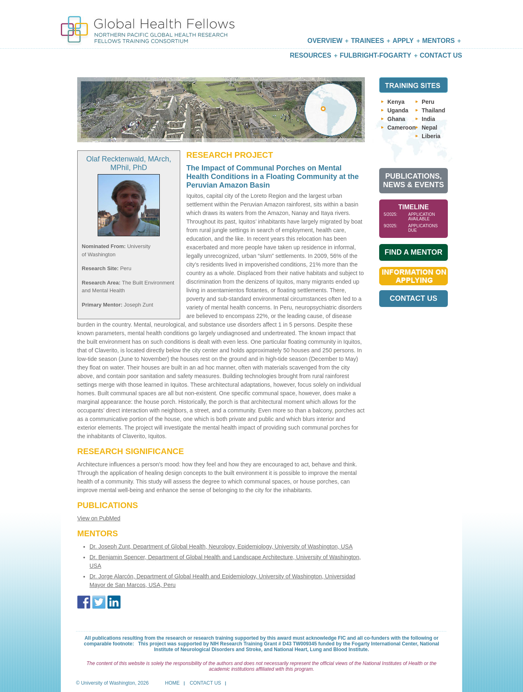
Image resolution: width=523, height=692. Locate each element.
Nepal (429, 127)
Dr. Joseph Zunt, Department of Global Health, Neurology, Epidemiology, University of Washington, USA (221, 546)
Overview (324, 40)
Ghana (396, 119)
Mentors (438, 40)
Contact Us (441, 55)
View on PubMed (99, 518)
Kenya (396, 102)
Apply (403, 40)
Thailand (433, 110)
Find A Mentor (413, 252)
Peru (428, 102)
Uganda (397, 110)
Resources (310, 55)
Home (172, 683)
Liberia (431, 136)
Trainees (367, 40)
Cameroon (401, 127)
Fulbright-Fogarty (375, 55)
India (428, 119)
